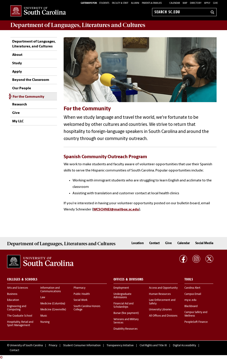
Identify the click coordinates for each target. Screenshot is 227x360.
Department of (77, 25)
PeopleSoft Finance (196, 322)
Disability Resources (125, 329)
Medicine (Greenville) (53, 309)
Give (215, 3)
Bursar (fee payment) (126, 313)
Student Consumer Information (82, 345)
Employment (121, 288)
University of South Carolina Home (38, 11)
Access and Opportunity (163, 288)
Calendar (174, 3)
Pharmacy (79, 288)
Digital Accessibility (184, 345)
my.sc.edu (190, 300)
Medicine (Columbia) (52, 303)
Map (185, 3)
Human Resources (160, 294)
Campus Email (192, 294)
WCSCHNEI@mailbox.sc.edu (116, 209)
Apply (207, 3)
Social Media (204, 243)
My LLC (17, 121)
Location (137, 243)
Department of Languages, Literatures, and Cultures (34, 44)
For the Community (28, 97)
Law (42, 297)
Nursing (44, 322)
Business (12, 294)
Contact (154, 243)
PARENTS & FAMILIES (152, 3)
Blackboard (191, 306)
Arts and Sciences (17, 288)
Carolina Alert (192, 288)
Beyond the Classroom (30, 80)
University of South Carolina (26, 345)
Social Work (80, 300)
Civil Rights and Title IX (153, 345)
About (17, 55)
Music (43, 316)
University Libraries (160, 309)
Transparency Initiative (120, 345)
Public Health (82, 294)
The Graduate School (19, 316)
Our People (21, 88)
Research (19, 104)
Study (17, 63)
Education (13, 300)
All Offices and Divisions (163, 316)
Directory (196, 3)
